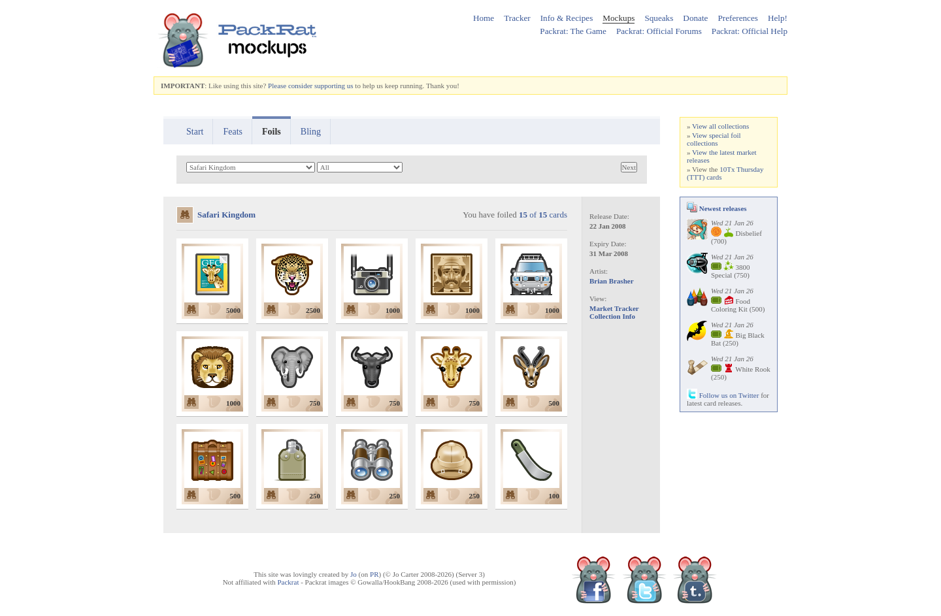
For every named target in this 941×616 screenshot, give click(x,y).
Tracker (517, 18)
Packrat (288, 582)
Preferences (738, 18)
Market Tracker (614, 308)
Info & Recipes (566, 18)
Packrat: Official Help (749, 31)
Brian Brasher (611, 281)
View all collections (720, 126)
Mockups (619, 18)
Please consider (290, 85)
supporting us (334, 85)
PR (374, 574)
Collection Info (612, 316)
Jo (353, 574)
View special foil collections (714, 139)
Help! (777, 18)
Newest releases (717, 208)
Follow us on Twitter (723, 395)
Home (483, 18)
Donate (695, 18)
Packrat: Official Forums (659, 31)
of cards (543, 214)
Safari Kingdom (226, 214)
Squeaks (658, 18)
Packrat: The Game (573, 31)
